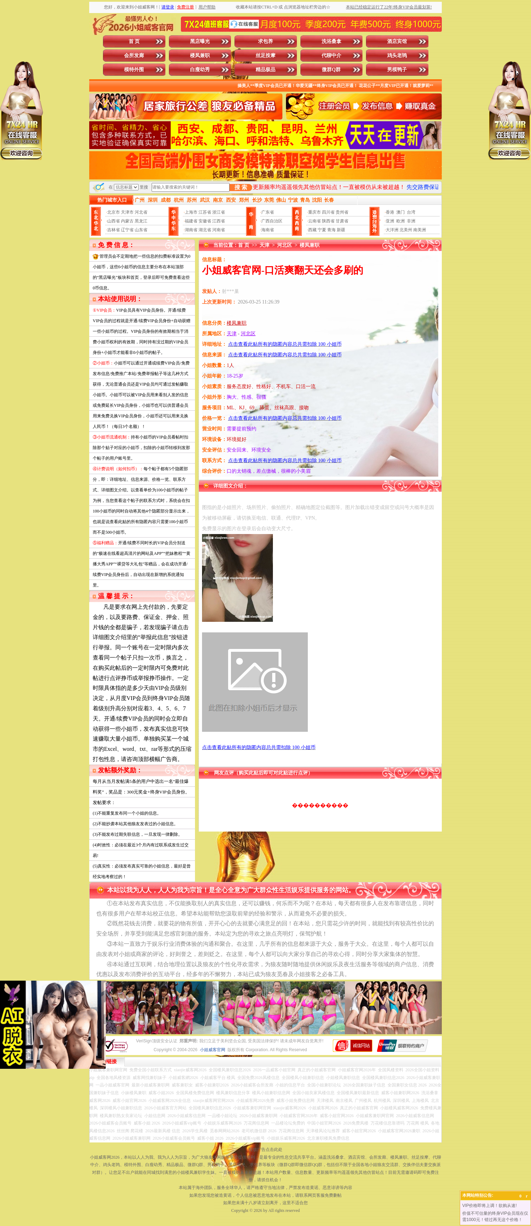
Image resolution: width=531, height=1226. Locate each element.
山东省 (141, 229)
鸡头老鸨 (397, 55)
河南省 (218, 229)
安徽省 (205, 221)
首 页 (134, 41)
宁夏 (322, 229)
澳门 (400, 212)
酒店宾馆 (397, 41)
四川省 (328, 212)
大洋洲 (392, 229)
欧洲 (400, 221)
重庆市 (314, 212)
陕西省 (328, 221)
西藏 (312, 229)
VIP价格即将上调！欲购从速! (489, 1205)
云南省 (314, 221)
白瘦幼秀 (200, 69)
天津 (264, 245)
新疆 (341, 229)
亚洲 (390, 221)
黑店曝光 (200, 41)
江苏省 (205, 212)
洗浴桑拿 (331, 41)
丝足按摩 (265, 55)
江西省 (218, 221)
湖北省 (205, 229)
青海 (331, 229)
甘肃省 (342, 221)
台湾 (411, 212)
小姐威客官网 (212, 1049)
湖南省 (191, 229)
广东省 (267, 212)
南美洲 (419, 229)
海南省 (267, 229)
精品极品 (265, 69)
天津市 (127, 212)
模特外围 (134, 69)
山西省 (113, 221)
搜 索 (240, 187)
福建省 (191, 221)
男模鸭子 (397, 69)
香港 (390, 212)
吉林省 (113, 229)
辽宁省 (127, 229)
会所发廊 (134, 55)
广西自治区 (271, 221)
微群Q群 (331, 69)
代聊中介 (331, 55)
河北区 (284, 245)
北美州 (405, 229)
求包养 (265, 41)
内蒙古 (127, 221)
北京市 (113, 212)
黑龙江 (141, 221)
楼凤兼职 (200, 55)
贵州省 (342, 212)
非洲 (411, 221)
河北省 (141, 212)
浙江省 (218, 212)
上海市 (191, 212)
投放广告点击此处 (265, 1149)
